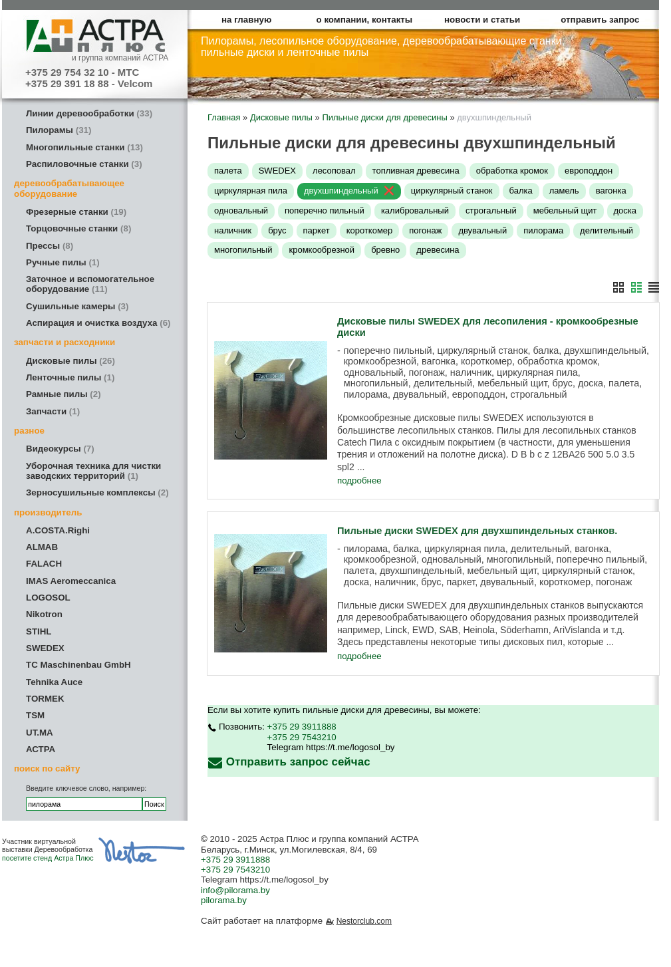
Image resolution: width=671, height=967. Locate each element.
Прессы (49, 246)
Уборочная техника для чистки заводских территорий (93, 471)
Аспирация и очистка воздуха (98, 323)
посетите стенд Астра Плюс (48, 858)
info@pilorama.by (235, 890)
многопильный (243, 250)
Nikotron (44, 614)
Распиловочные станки (84, 164)
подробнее (359, 480)
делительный (606, 230)
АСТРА (40, 749)
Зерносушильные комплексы (97, 492)
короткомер (369, 230)
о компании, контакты (365, 20)
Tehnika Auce (54, 682)
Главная (223, 117)
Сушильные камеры (77, 306)
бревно (385, 250)
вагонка (611, 191)
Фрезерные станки (76, 212)
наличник (232, 230)
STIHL (39, 631)
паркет (316, 230)
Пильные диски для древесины (384, 117)
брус (277, 230)
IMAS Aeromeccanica (71, 581)
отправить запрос (600, 20)
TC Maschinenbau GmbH (78, 665)
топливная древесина (416, 171)
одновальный (241, 210)
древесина (437, 250)
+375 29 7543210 (301, 737)
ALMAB (42, 547)
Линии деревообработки (89, 113)
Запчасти (53, 411)
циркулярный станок (452, 191)
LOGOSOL (48, 598)
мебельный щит (565, 210)
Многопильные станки (84, 147)
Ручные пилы (63, 262)
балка (521, 191)
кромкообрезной (321, 250)
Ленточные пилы (70, 377)
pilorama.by (224, 900)
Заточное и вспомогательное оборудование (90, 284)
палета (228, 171)
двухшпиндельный (341, 191)
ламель (564, 191)
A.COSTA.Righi (58, 530)
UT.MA (39, 733)
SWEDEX (45, 648)
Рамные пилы (63, 394)
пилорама (543, 230)
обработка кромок (512, 171)
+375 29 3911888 (301, 727)
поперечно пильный (324, 210)
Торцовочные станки (78, 228)
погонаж (425, 230)
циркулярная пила (250, 191)
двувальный (482, 230)
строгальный (491, 210)
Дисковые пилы (70, 361)
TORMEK (45, 699)
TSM (35, 715)
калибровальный (415, 210)
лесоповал (334, 171)
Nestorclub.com (364, 921)
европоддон (588, 171)
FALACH (44, 564)
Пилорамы (58, 130)
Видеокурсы (60, 449)
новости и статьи (482, 20)
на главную (246, 20)
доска (625, 210)
